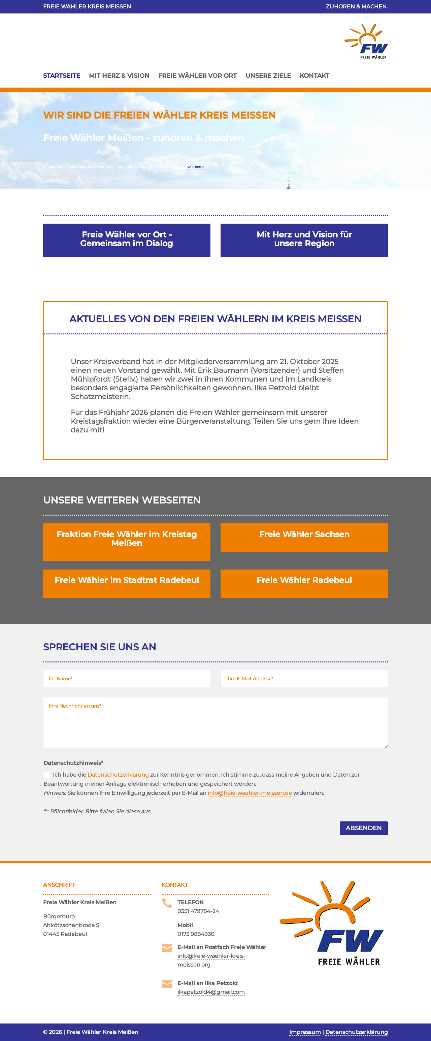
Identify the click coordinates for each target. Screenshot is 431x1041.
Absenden (364, 828)
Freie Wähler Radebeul (304, 580)
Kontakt (314, 76)
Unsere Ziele (268, 76)
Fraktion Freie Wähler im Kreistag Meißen (127, 538)
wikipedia (196, 167)
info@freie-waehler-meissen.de (250, 793)
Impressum (305, 1032)
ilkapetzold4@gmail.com (211, 992)
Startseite (61, 76)
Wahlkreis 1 (94, 348)
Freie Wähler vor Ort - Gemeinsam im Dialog (126, 239)
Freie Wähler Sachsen (304, 534)
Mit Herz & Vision (119, 76)
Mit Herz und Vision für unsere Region (304, 239)
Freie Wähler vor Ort (197, 76)
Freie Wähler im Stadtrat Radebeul (127, 580)
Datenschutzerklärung (118, 775)
